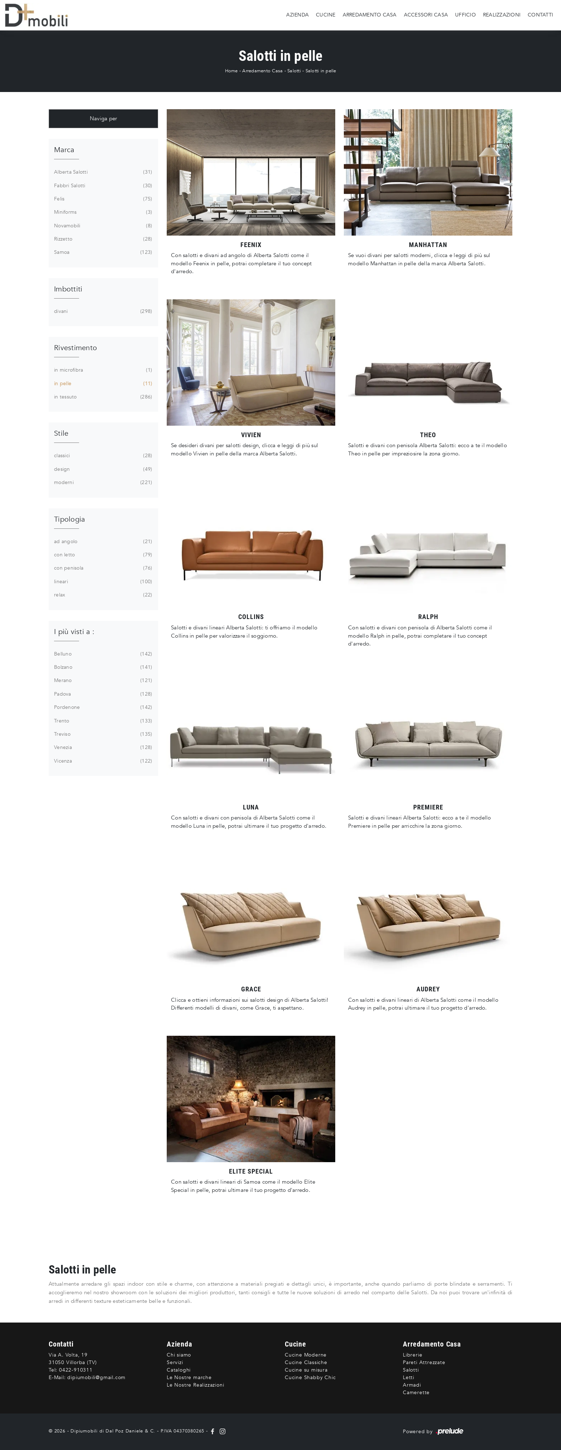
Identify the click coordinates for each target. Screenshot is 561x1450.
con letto (102, 555)
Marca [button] (64, 150)
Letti (408, 1377)
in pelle (102, 384)
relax (102, 595)
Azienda (297, 14)
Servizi (175, 1362)
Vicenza (102, 761)
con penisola (102, 568)
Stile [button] (61, 433)
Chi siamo (179, 1355)
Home (231, 71)
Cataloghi (179, 1370)
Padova (102, 694)
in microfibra (102, 370)
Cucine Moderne (306, 1355)
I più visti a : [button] (74, 632)
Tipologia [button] (69, 519)
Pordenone (102, 707)
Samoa (102, 252)
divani (102, 311)
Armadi (412, 1385)
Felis (102, 199)
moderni (102, 483)
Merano (102, 681)
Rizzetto (102, 239)
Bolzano (102, 667)
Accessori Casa (426, 14)
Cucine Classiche (306, 1362)
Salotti (294, 71)
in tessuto (102, 397)
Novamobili (102, 226)
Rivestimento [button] (75, 348)
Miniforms (102, 212)
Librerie (412, 1355)
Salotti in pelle (321, 71)
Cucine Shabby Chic (310, 1377)
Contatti (540, 14)
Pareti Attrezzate (424, 1362)
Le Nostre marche (189, 1377)
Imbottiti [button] (68, 289)
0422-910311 (76, 1370)
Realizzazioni (502, 14)
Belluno (102, 654)
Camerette (416, 1392)
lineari (102, 582)
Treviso (102, 734)
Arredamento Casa (370, 14)
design (102, 469)
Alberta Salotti (102, 172)
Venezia (102, 747)
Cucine (326, 14)
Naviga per (103, 118)
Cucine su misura (306, 1370)
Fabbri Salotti (102, 186)
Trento (102, 721)
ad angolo (102, 542)
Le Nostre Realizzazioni (195, 1385)
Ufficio (465, 14)
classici (102, 456)
